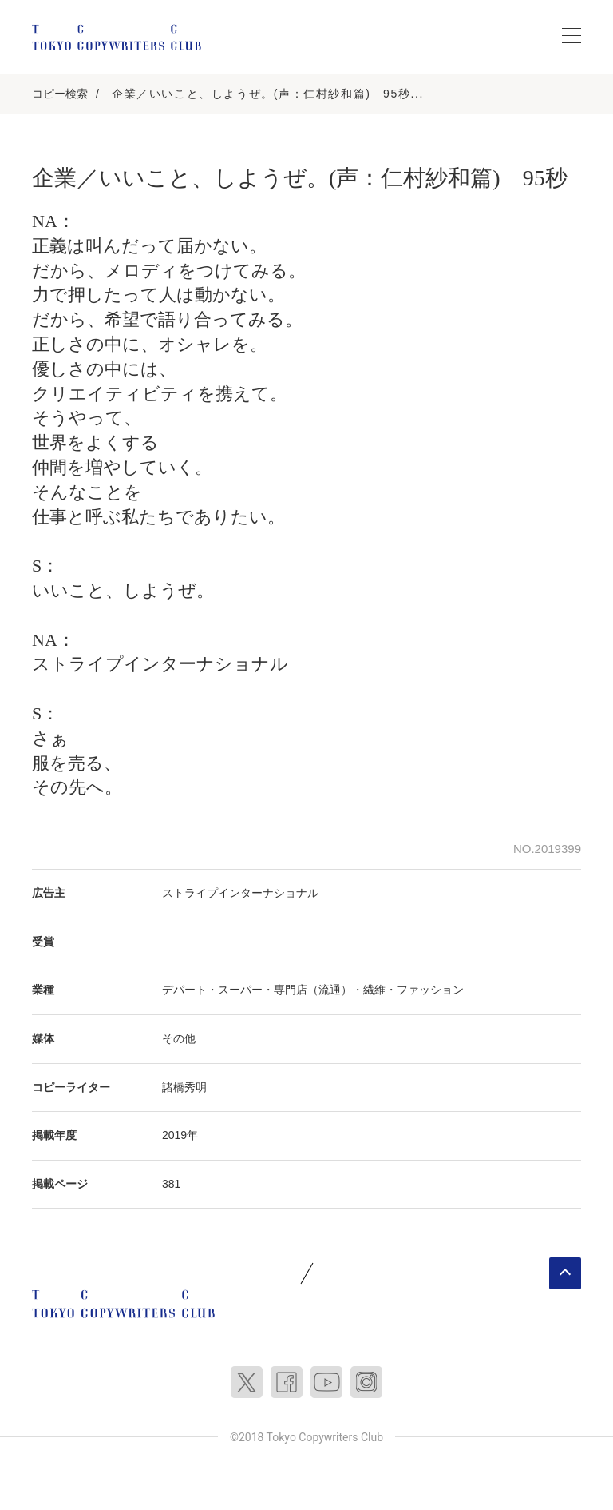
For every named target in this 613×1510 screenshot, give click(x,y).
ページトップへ (565, 1273)
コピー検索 (60, 93)
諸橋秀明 (184, 1087)
